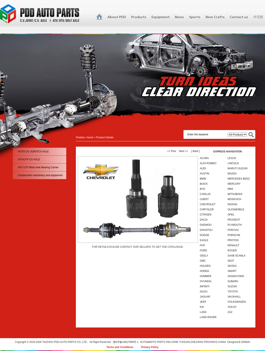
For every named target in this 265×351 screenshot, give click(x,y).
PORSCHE (234, 235)
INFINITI (204, 286)
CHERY (204, 199)
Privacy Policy (149, 347)
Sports (194, 17)
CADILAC (205, 194)
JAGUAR (205, 296)
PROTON (233, 240)
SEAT (231, 260)
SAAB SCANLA (236, 255)
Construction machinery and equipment (40, 175)
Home (89, 137)
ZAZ (230, 312)
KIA (202, 306)
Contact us (239, 17)
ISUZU (204, 291)
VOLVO (232, 306)
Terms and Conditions (119, 347)
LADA (203, 312)
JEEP (203, 301)
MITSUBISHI (235, 194)
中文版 (258, 17)
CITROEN (205, 214)
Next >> (183, 151)
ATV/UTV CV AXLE (29, 159)
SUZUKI (232, 286)
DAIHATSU (206, 230)
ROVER (232, 250)
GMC (203, 260)
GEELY (204, 255)
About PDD (116, 17)
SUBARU (233, 281)
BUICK (204, 183)
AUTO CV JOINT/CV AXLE (33, 151)
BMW (203, 178)
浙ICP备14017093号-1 (125, 342)
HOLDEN (205, 265)
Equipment (161, 17)
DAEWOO (206, 224)
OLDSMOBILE (236, 209)
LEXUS (232, 158)
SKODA (232, 265)
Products (138, 17)
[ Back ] (195, 151)
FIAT (202, 245)
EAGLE (204, 240)
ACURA (204, 158)
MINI (230, 188)
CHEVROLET (207, 204)
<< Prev (171, 151)
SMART (232, 271)
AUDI (203, 168)
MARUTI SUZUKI (237, 168)
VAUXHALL (234, 296)
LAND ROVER (208, 317)
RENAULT (233, 245)
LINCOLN (233, 163)
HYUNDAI (205, 281)
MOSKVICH (234, 199)
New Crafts (215, 17)
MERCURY (234, 183)
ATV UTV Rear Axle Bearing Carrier (38, 167)
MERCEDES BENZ (239, 178)
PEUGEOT (234, 219)
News (179, 17)
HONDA (204, 271)
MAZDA (232, 173)
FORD (203, 250)
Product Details (104, 137)
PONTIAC (233, 230)
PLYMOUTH (235, 224)
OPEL (231, 214)
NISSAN (232, 204)
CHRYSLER (207, 209)
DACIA (204, 219)
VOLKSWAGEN (237, 301)
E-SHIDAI (244, 342)
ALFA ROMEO (208, 163)
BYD (202, 188)
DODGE (204, 235)
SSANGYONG (236, 276)
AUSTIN (204, 173)
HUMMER (205, 276)
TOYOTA (233, 291)
